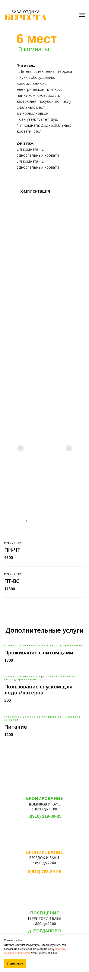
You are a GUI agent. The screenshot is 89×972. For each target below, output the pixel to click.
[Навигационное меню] (82, 15)
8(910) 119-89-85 (44, 816)
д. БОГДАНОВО (44, 931)
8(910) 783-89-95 (44, 871)
